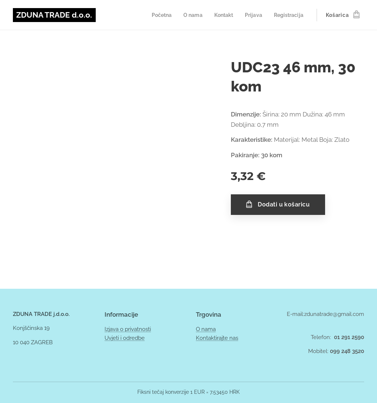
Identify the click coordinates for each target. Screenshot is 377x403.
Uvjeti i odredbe (125, 338)
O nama (206, 329)
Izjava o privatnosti (128, 329)
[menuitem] (155, 15)
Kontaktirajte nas (217, 338)
